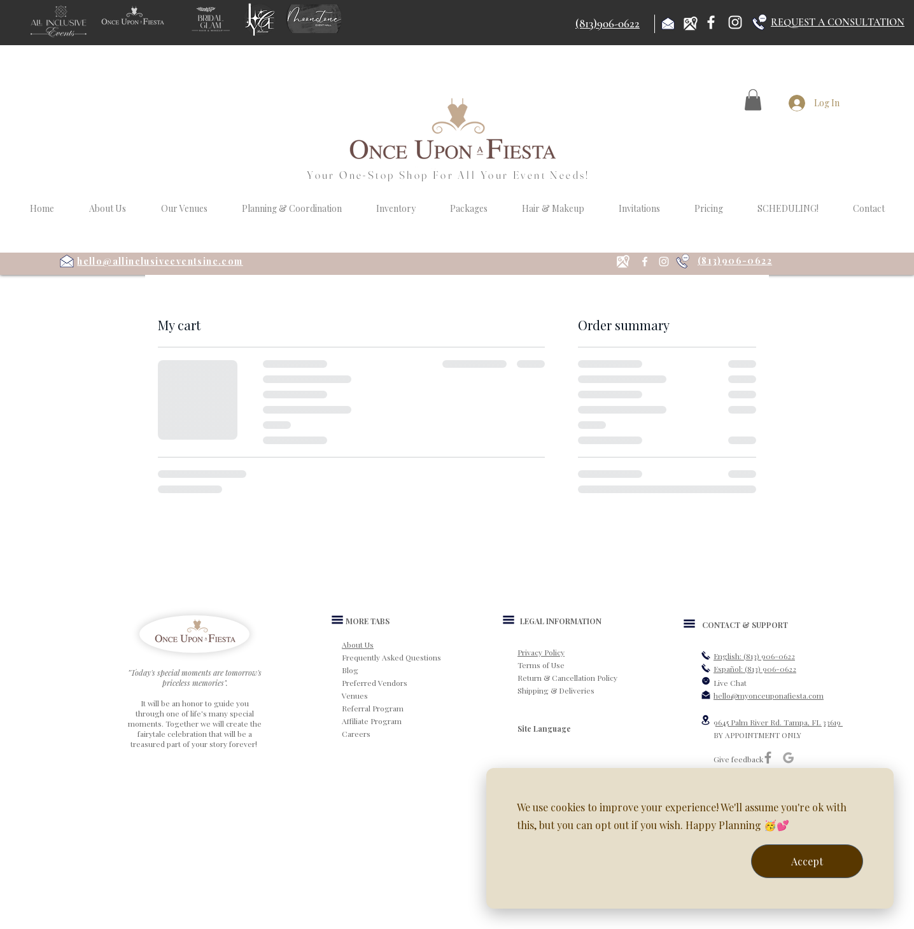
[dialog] (690, 838)
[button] (753, 99)
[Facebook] (711, 22)
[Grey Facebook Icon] (768, 757)
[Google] (788, 757)
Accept (807, 861)
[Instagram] (735, 22)
